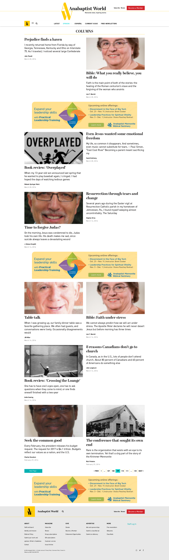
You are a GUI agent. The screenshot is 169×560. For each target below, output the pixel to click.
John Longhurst (91, 368)
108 (113, 471)
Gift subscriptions (50, 538)
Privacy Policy (48, 550)
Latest (57, 24)
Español (78, 24)
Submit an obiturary (92, 534)
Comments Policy (56, 550)
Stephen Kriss (91, 218)
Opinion (67, 24)
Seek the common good (43, 441)
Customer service (50, 541)
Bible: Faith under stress (106, 318)
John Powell (28, 56)
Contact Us (62, 550)
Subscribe (117, 8)
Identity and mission (30, 531)
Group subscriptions (51, 534)
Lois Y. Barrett (91, 94)
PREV (97, 471)
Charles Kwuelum (30, 457)
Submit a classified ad (92, 531)
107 (108, 471)
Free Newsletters (109, 24)
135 (135, 471)
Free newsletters (112, 527)
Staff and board (29, 527)
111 (127, 471)
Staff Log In (131, 524)
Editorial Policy (28, 534)
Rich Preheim (90, 461)
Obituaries (110, 531)
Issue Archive (49, 545)
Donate (68, 527)
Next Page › (33, 471)
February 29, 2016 (31, 460)
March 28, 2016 (30, 59)
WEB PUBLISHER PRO (34, 552)
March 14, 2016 (30, 247)
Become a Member (135, 8)
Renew (123, 8)
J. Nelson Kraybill (30, 244)
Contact (26, 545)
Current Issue (91, 24)
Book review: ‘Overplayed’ (45, 168)
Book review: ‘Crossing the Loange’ (52, 381)
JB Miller (27, 337)
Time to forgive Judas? (42, 228)
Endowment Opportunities (73, 534)
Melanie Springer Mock (32, 184)
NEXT (140, 471)
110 (122, 471)
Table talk (32, 318)
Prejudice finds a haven (43, 40)
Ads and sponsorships (93, 527)
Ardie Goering (28, 397)
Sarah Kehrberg (91, 158)
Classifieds (110, 534)
